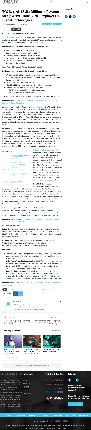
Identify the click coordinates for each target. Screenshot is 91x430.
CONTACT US (83, 415)
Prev (6, 181)
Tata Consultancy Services (12, 38)
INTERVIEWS (20, 415)
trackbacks (33, 365)
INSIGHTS (32, 415)
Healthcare (23, 289)
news (39, 289)
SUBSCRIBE (70, 415)
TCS (53, 289)
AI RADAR (45, 415)
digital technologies (15, 289)
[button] (51, 1)
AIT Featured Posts (47, 24)
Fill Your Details (76, 404)
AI (8, 289)
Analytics (55, 24)
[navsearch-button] (87, 2)
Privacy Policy (61, 428)
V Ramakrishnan (8, 208)
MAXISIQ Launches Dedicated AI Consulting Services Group (20, 155)
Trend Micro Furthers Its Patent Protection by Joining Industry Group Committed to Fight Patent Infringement (47, 322)
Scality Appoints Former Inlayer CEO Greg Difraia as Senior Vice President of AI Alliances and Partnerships (19, 165)
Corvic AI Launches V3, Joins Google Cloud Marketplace (19, 174)
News (60, 24)
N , (43, 150)
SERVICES (58, 415)
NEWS (8, 415)
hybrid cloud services (32, 289)
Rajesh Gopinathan (46, 289)
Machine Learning (8, 346)
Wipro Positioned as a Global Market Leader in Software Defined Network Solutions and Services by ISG (17, 322)
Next (13, 181)
